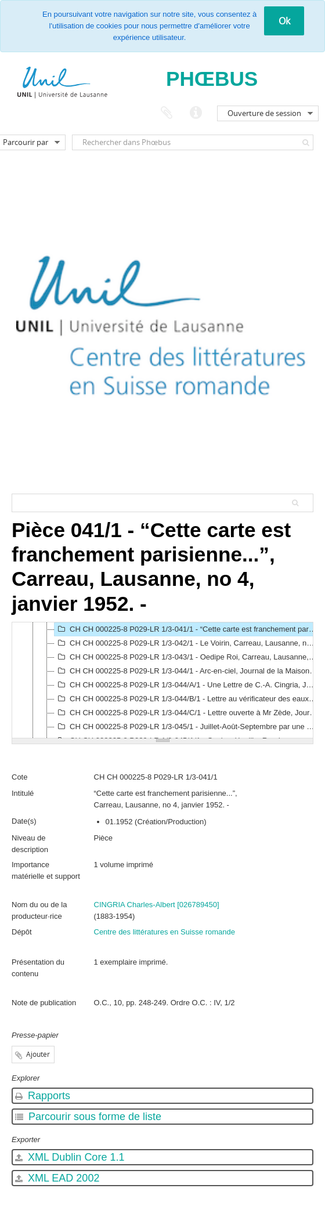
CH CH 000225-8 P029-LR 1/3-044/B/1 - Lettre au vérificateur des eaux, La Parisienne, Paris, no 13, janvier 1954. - (187, 699)
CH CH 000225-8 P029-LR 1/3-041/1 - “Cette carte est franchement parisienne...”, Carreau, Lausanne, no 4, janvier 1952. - (187, 629)
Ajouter (38, 1054)
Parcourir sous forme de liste (88, 1116)
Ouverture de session (264, 113)
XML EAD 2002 (57, 1178)
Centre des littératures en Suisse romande (165, 931)
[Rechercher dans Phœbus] (192, 142)
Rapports (42, 1096)
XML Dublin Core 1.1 (69, 1157)
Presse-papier (166, 113)
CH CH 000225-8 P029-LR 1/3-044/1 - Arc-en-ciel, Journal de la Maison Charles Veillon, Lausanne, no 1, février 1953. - (187, 671)
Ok (284, 21)
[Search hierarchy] (162, 503)
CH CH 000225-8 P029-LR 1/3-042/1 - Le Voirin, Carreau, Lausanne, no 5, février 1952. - (187, 643)
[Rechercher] (306, 142)
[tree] (162, 680)
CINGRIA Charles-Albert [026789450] (156, 904)
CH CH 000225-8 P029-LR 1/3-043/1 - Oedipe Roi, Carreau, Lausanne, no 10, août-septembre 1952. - (187, 657)
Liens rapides (195, 113)
